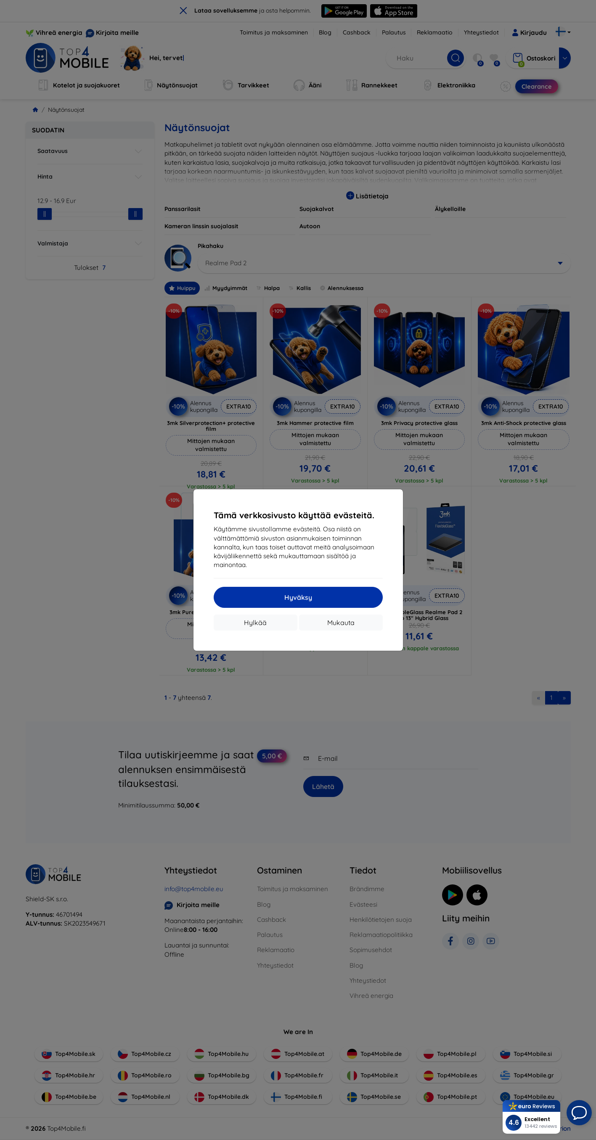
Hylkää (255, 622)
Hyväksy (298, 597)
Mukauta (341, 622)
